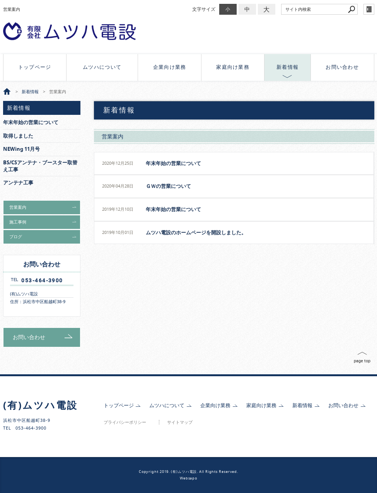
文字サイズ (203, 9)
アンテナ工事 (18, 182)
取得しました (18, 136)
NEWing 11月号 (21, 149)
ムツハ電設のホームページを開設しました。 (196, 232)
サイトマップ (180, 422)
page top (362, 360)
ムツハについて (102, 67)
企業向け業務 (169, 67)
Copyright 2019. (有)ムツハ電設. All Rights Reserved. (188, 471)
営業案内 (112, 136)
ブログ (15, 236)
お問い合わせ (342, 67)
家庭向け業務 (232, 67)
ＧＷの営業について (168, 186)
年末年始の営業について (173, 163)
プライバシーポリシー (125, 422)
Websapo (188, 478)
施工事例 (17, 222)
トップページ (34, 67)
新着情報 (287, 67)
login (368, 9)
